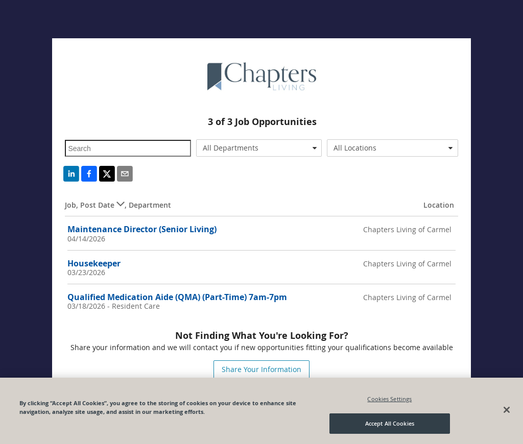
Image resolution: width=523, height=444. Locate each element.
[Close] (506, 410)
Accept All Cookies (389, 423)
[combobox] (259, 148)
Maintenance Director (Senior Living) (142, 229)
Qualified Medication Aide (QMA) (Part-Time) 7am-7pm (177, 297)
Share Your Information (261, 369)
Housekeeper (94, 263)
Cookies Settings (389, 399)
